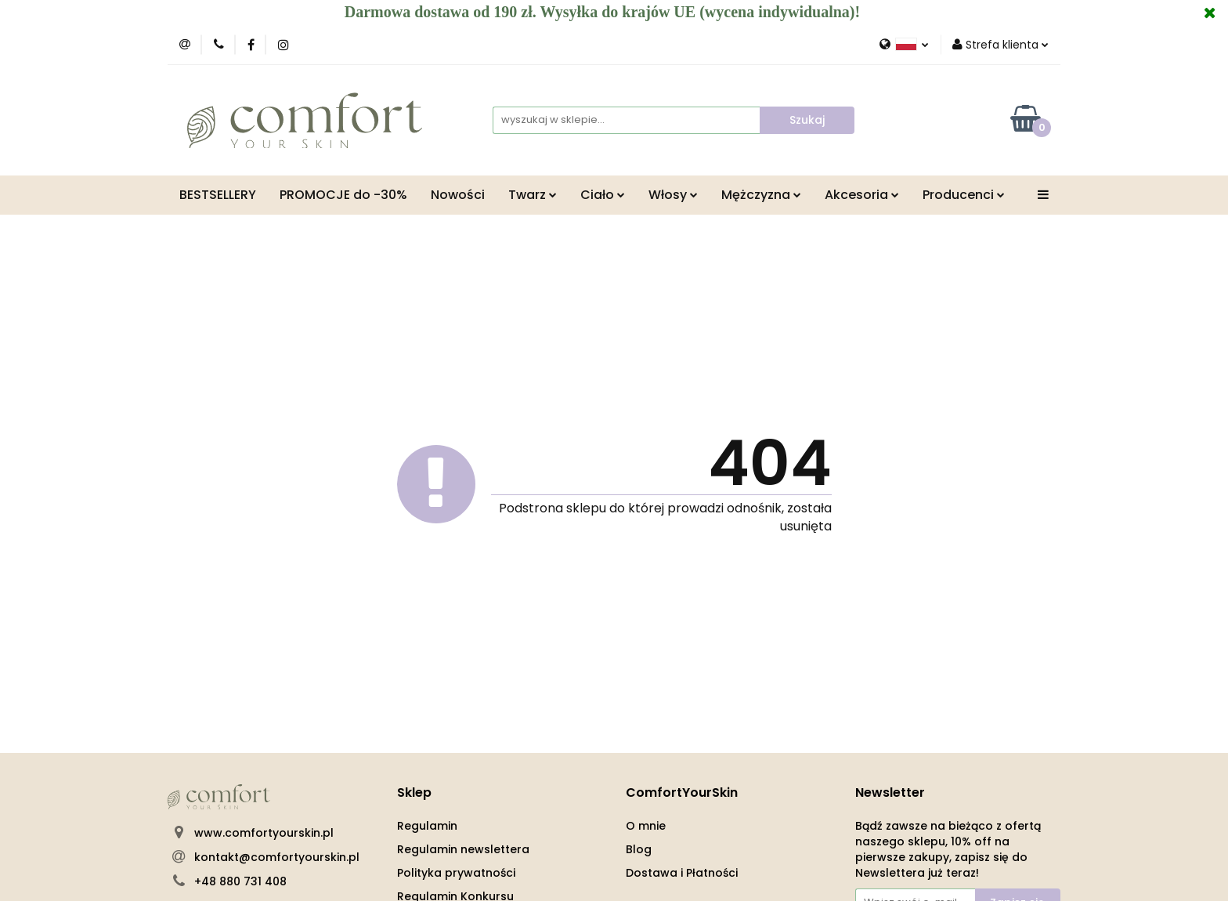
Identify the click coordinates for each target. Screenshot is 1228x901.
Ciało (602, 195)
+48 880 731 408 (240, 881)
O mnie (646, 826)
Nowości (458, 195)
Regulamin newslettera (463, 849)
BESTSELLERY (217, 195)
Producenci (964, 195)
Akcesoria (862, 195)
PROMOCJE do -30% (343, 195)
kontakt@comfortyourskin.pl (276, 857)
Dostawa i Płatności (682, 873)
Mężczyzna (761, 195)
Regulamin (427, 826)
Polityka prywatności (456, 873)
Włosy (673, 195)
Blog (639, 849)
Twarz (532, 195)
